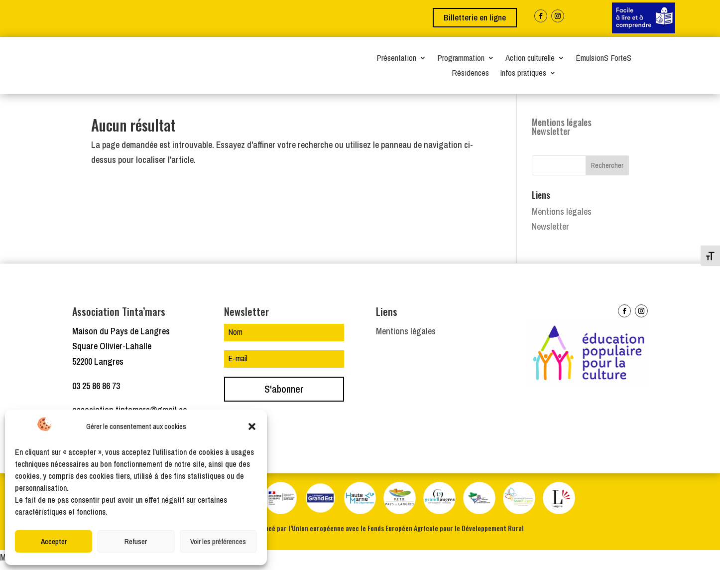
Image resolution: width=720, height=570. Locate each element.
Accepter (54, 541)
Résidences (470, 73)
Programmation (460, 58)
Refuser (135, 541)
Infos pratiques (523, 73)
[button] (252, 426)
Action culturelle (530, 58)
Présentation (396, 58)
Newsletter (551, 136)
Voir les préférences (218, 541)
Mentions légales (562, 127)
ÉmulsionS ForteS (603, 58)
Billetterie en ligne (475, 17)
